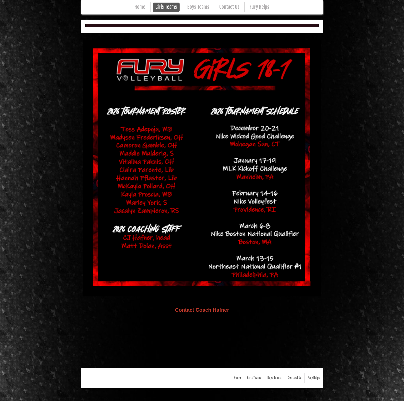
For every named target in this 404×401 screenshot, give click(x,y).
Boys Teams (198, 7)
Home (139, 7)
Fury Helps (259, 7)
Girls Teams (166, 7)
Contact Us (229, 7)
